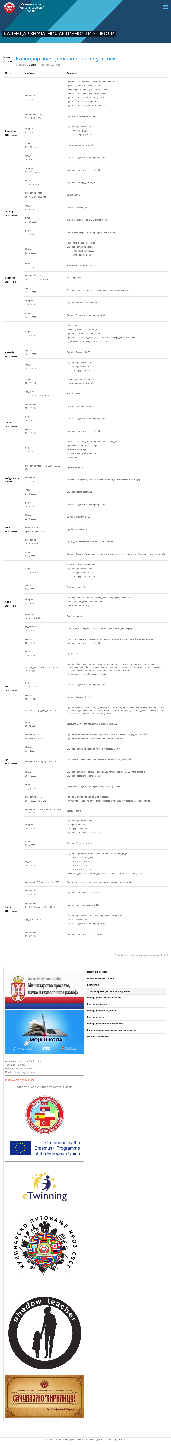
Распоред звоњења (97, 1004)
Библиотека (93, 985)
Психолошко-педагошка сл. (100, 978)
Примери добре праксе (98, 1037)
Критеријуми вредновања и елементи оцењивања (112, 1030)
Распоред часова (95, 1017)
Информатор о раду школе (19, 1080)
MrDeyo (121, 1439)
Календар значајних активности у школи (110, 991)
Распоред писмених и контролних (104, 998)
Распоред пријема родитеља (101, 1011)
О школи (32, 65)
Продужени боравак (97, 972)
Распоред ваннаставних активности (105, 1024)
